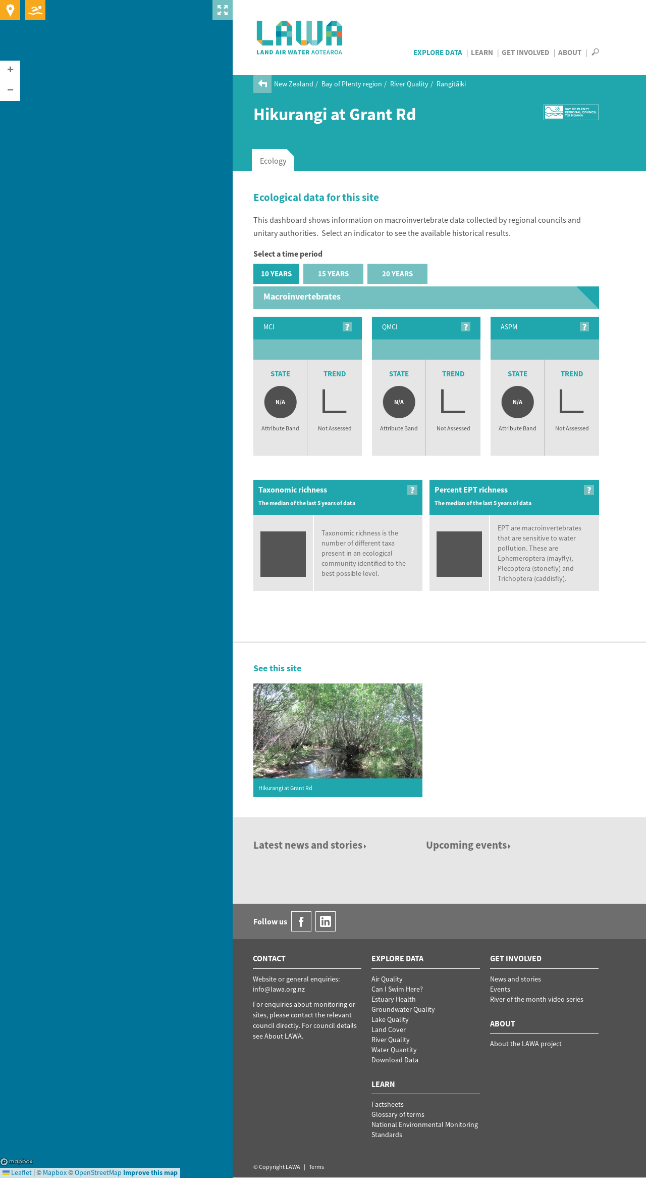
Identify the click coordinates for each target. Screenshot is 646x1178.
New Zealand (293, 83)
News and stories (515, 979)
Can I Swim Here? (397, 989)
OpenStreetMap (98, 1172)
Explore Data (437, 52)
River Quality (409, 83)
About (569, 52)
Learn (482, 52)
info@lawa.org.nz (279, 989)
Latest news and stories (310, 845)
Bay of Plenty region (351, 83)
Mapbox (16, 1162)
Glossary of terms (397, 1114)
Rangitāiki (451, 83)
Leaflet (17, 1172)
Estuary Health (393, 999)
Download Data (394, 1059)
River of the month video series (536, 999)
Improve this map (150, 1172)
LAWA (300, 37)
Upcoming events (469, 845)
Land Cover (388, 1029)
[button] (10, 71)
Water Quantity (394, 1049)
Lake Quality (390, 1019)
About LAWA (283, 1036)
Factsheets (387, 1104)
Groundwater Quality (403, 1009)
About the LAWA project (526, 1043)
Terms (316, 1166)
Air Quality (387, 979)
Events (500, 989)
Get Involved (526, 52)
